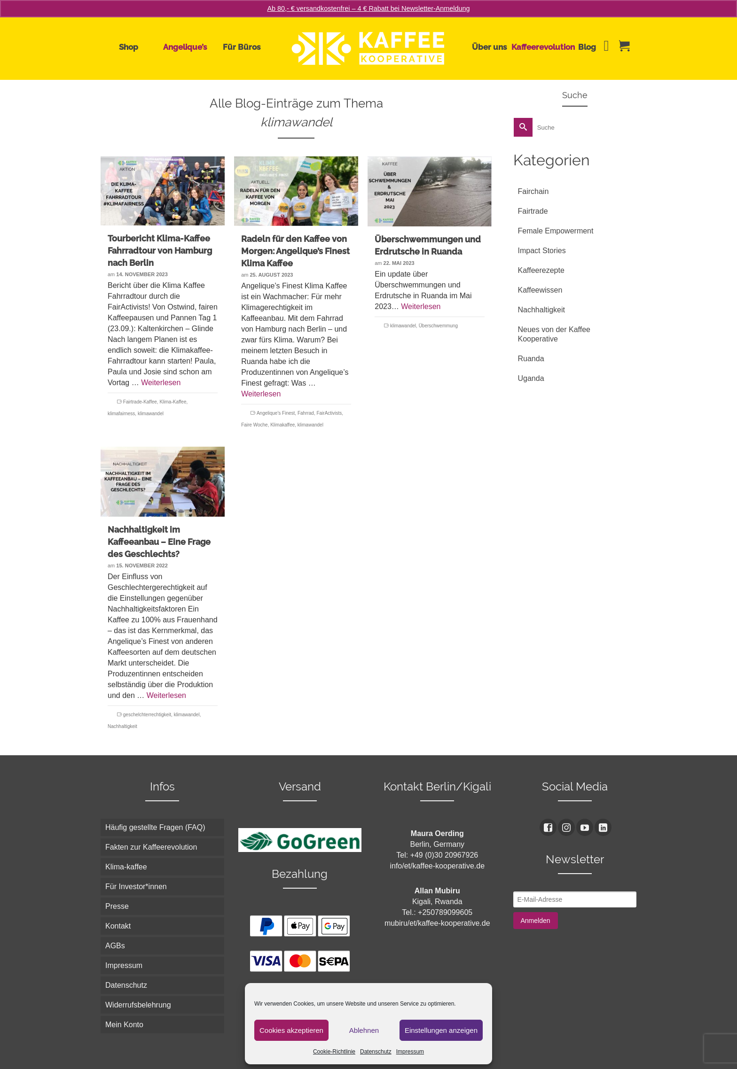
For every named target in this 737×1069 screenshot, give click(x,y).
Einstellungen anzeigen (441, 1030)
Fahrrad (306, 413)
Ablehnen (364, 1030)
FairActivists (329, 413)
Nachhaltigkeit (122, 726)
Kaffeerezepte (541, 270)
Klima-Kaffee (172, 401)
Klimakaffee (282, 424)
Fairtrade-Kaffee (140, 401)
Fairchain (533, 191)
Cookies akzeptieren (291, 1030)
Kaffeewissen (540, 290)
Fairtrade (533, 211)
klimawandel (151, 413)
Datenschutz (376, 1051)
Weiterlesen (160, 383)
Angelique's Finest (276, 413)
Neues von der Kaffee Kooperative (554, 334)
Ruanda (531, 359)
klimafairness (121, 413)
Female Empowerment (556, 231)
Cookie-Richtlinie (334, 1051)
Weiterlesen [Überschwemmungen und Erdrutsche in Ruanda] (420, 306)
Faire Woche (254, 424)
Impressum (410, 1051)
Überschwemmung (438, 325)
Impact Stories (542, 251)
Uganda (531, 378)
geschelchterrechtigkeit (147, 714)
